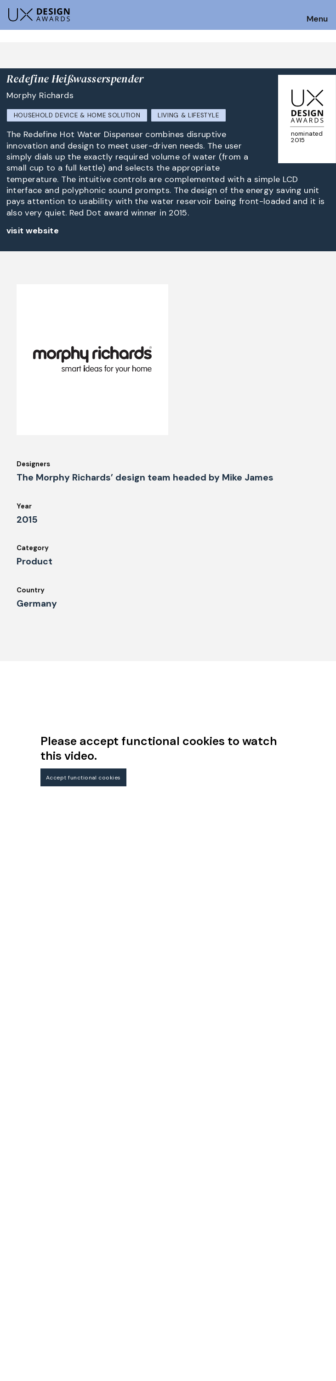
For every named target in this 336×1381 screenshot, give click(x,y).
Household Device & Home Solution (77, 115)
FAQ (13, 1225)
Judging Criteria (115, 1196)
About (182, 1196)
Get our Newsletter (46, 1142)
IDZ (176, 1221)
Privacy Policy (278, 1221)
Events (100, 1246)
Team (180, 1209)
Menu (317, 19)
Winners (102, 1221)
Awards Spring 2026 (122, 1234)
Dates (16, 1212)
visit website (32, 230)
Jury (13, 1237)
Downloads (189, 1234)
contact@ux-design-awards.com (88, 1285)
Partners (268, 1196)
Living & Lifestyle (188, 115)
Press (263, 1209)
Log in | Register (281, 1246)
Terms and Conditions (291, 1234)
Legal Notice (193, 1246)
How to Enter (28, 1199)
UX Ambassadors (117, 1209)
